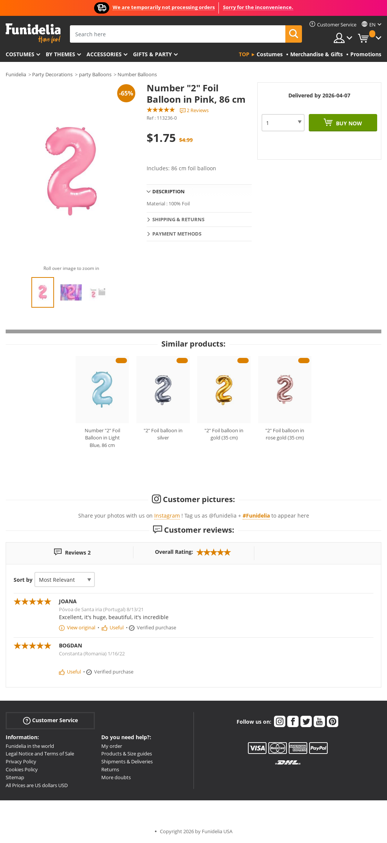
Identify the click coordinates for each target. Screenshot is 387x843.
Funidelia (16, 74)
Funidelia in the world (30, 746)
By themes (60, 54)
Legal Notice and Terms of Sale (40, 753)
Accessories (104, 54)
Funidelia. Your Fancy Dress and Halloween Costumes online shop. (33, 33)
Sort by (23, 579)
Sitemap (15, 777)
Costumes (20, 54)
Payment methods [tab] (176, 233)
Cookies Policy (22, 769)
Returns (110, 769)
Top (244, 54)
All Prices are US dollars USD (37, 785)
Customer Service (50, 720)
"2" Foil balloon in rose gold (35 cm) (284, 434)
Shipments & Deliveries (127, 761)
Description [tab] (168, 191)
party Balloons (95, 74)
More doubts (116, 777)
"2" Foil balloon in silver (163, 434)
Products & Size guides (126, 753)
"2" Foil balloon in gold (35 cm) (223, 434)
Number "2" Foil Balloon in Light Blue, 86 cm (102, 437)
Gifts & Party (152, 54)
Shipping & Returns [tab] (178, 219)
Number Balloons (137, 74)
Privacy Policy (21, 761)
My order (111, 746)
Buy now (348, 123)
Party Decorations (52, 74)
